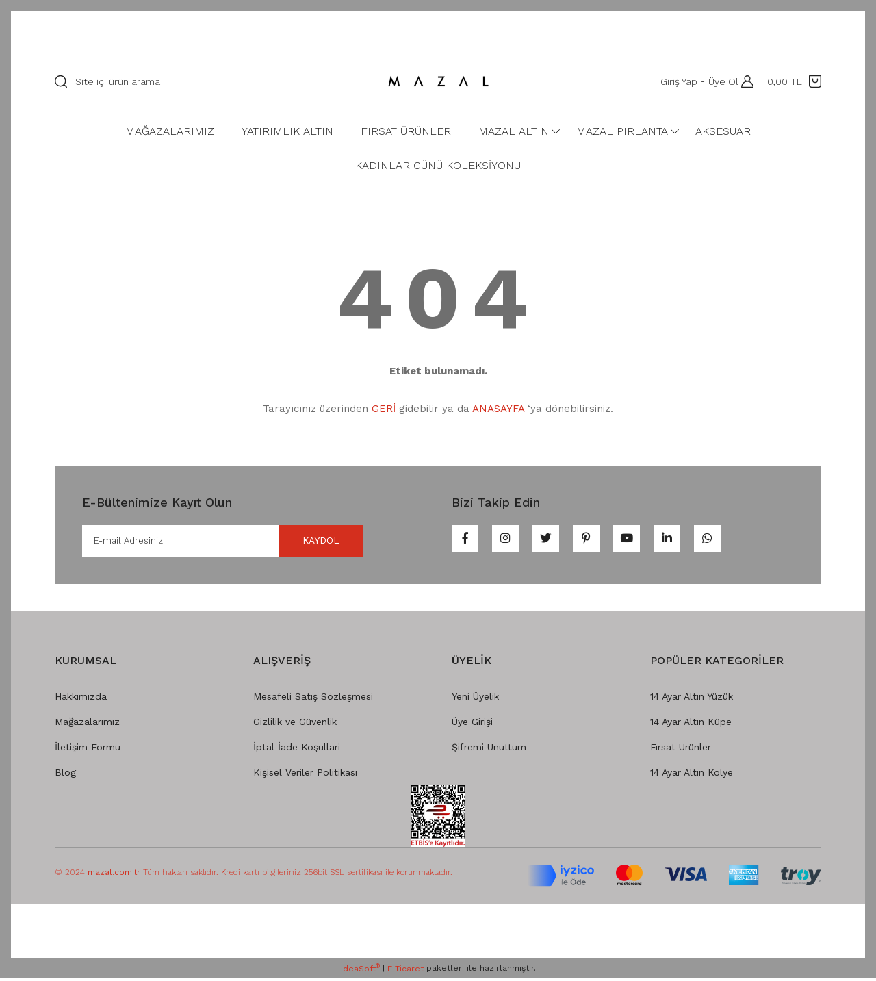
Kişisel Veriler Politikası (305, 774)
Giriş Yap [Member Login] (674, 81)
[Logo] (437, 81)
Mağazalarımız (87, 724)
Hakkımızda (81, 698)
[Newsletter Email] (222, 542)
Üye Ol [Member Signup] (719, 81)
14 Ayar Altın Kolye (691, 774)
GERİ (384, 409)
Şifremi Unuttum (489, 749)
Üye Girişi (472, 724)
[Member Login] (743, 81)
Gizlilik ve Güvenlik (295, 724)
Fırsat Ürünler (680, 749)
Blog (65, 774)
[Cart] (794, 81)
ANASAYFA (498, 409)
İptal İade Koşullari (296, 749)
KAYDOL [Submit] (311, 541)
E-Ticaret (405, 971)
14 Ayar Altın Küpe (691, 724)
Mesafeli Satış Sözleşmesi (313, 698)
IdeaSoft (360, 971)
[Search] (206, 81)
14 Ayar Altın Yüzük (691, 698)
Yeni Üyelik (475, 698)
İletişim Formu (87, 749)
